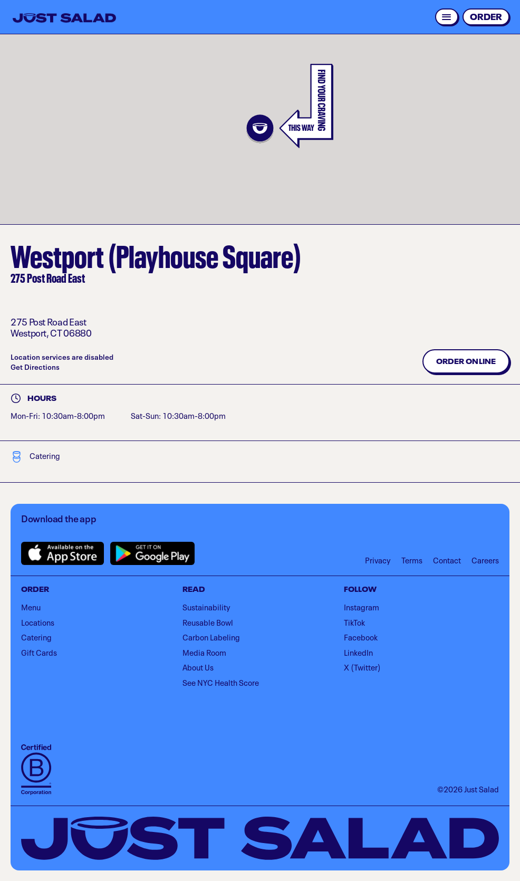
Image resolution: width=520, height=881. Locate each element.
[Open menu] (446, 16)
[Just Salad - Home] (64, 18)
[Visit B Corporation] (36, 769)
